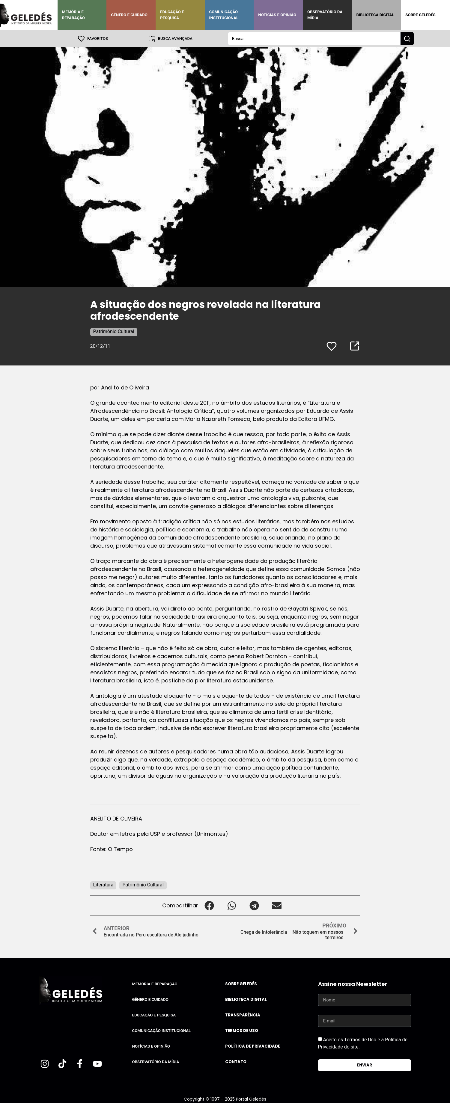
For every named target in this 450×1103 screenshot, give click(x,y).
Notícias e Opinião (277, 15)
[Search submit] (407, 38)
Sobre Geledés (420, 15)
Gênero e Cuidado (129, 15)
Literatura (103, 884)
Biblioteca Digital (375, 15)
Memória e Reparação (73, 15)
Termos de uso (241, 1030)
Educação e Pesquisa (172, 15)
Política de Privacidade (252, 1046)
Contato (235, 1061)
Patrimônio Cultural (113, 331)
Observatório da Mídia (324, 15)
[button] (209, 905)
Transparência (242, 1015)
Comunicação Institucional (224, 15)
